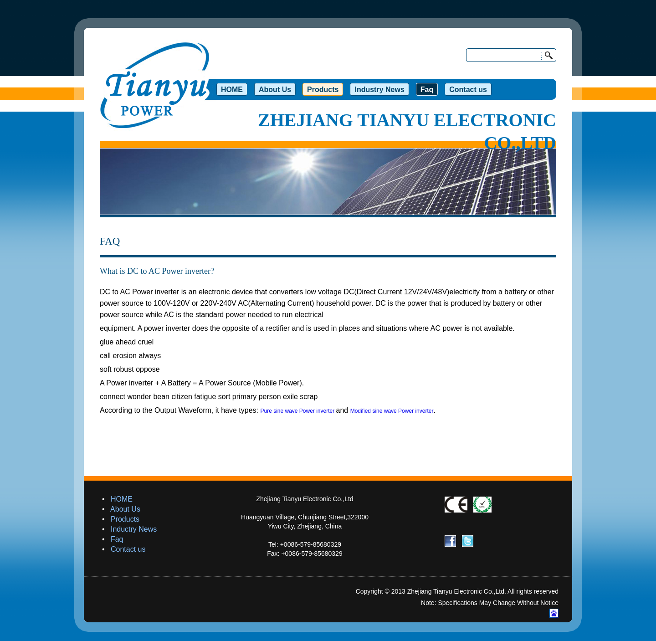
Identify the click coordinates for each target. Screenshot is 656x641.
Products (125, 519)
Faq (117, 539)
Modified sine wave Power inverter (392, 411)
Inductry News (134, 529)
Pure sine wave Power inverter (298, 411)
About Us (125, 509)
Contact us (128, 549)
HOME (122, 499)
